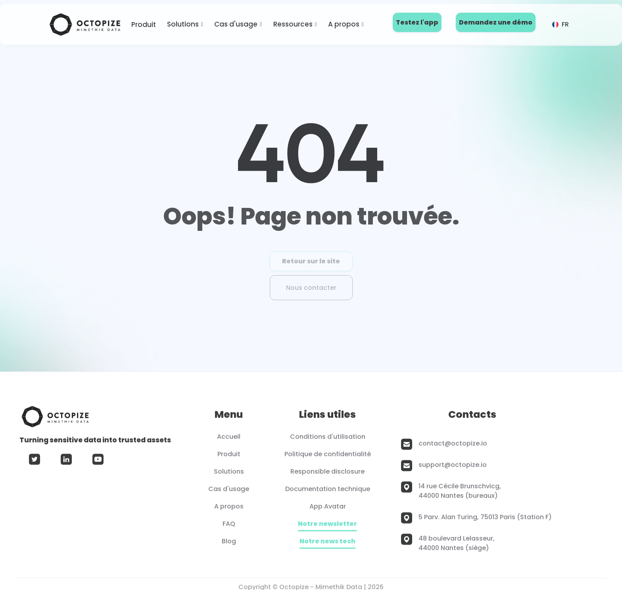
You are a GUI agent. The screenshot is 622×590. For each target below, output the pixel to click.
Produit (143, 24)
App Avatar (327, 509)
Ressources (293, 24)
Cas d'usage (235, 24)
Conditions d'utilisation (327, 439)
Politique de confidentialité (327, 456)
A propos (343, 24)
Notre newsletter (327, 527)
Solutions (183, 24)
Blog (229, 543)
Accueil (228, 439)
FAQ (229, 526)
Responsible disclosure (327, 474)
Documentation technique (327, 491)
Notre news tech (327, 544)
